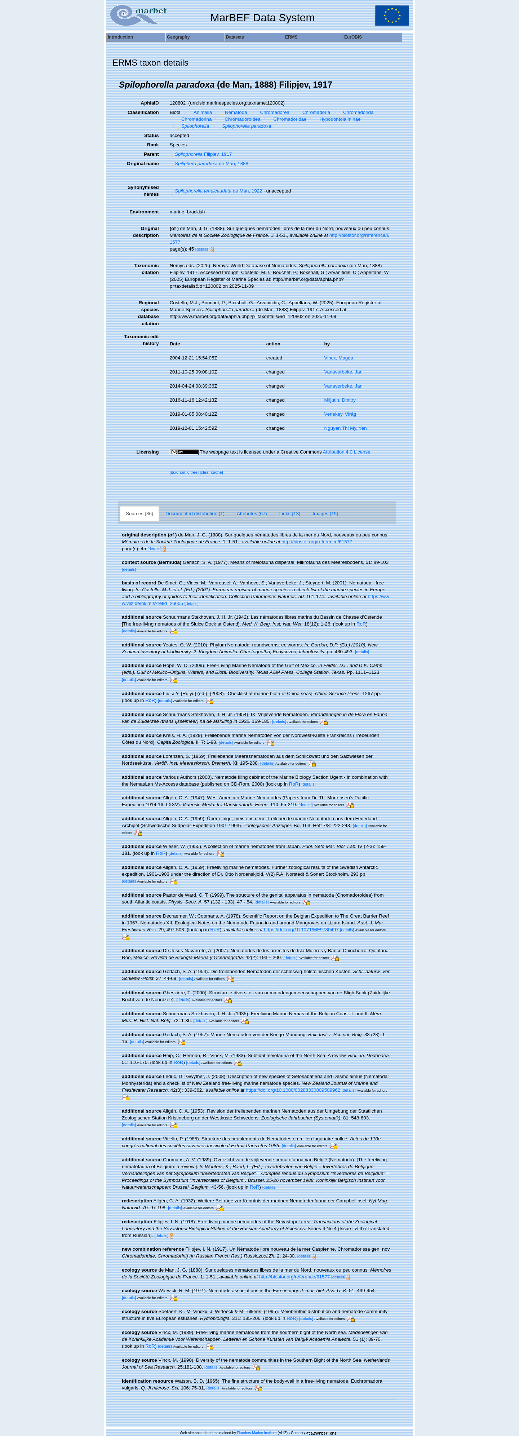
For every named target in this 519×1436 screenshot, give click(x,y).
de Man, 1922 (216, 191)
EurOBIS (353, 37)
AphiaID (150, 103)
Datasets (235, 37)
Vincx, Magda (339, 358)
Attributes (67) (252, 513)
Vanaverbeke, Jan (343, 372)
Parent (151, 154)
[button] (115, 84)
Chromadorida (356, 112)
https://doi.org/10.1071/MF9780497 (301, 929)
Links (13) (290, 513)
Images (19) (325, 513)
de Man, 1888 (209, 163)
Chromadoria (314, 112)
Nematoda (233, 112)
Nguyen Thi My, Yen (345, 428)
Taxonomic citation (146, 269)
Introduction (120, 37)
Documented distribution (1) (195, 513)
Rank (153, 144)
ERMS (291, 37)
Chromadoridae (287, 119)
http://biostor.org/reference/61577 (316, 541)
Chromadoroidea (240, 119)
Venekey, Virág (340, 414)
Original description (146, 232)
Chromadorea (272, 112)
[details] (202, 249)
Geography (178, 37)
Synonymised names (143, 191)
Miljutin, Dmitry (340, 400)
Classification (143, 112)
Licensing (147, 452)
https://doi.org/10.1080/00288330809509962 (293, 1090)
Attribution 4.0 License (347, 452)
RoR (361, 624)
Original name (143, 163)
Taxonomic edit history (141, 340)
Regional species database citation (148, 313)
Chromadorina (194, 119)
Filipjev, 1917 (201, 154)
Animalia (200, 112)
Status (151, 135)
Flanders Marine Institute (257, 1433)
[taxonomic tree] (184, 472)
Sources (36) (139, 513)
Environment (144, 212)
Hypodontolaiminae (337, 119)
